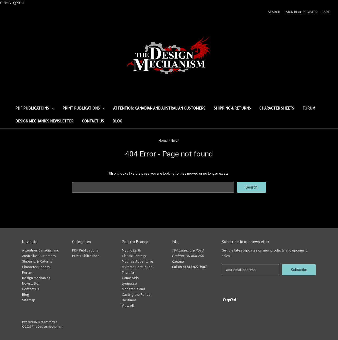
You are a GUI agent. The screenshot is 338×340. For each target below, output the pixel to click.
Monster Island (133, 289)
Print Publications (83, 108)
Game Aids (130, 277)
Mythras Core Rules (137, 266)
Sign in (291, 11)
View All (128, 305)
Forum (308, 108)
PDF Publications (34, 108)
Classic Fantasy (134, 255)
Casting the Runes (136, 294)
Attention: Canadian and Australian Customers (159, 108)
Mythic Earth (131, 250)
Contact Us (93, 121)
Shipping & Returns (232, 108)
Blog (117, 121)
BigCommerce (47, 322)
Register (309, 11)
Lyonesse (129, 283)
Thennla (128, 272)
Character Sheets (276, 108)
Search (274, 11)
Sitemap (28, 300)
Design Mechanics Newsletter (44, 121)
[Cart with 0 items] (325, 12)
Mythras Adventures (138, 261)
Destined (129, 300)
